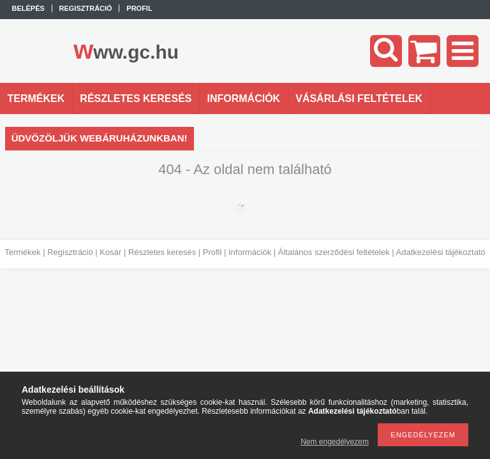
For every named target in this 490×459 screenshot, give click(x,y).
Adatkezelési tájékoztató (441, 252)
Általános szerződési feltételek (334, 252)
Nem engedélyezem (335, 441)
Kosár (110, 252)
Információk (249, 252)
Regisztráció (70, 252)
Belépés (28, 8)
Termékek (22, 252)
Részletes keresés (162, 252)
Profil (212, 252)
